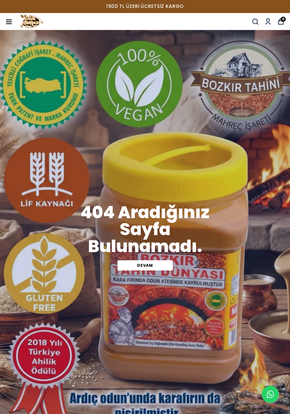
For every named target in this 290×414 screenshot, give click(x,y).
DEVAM (145, 265)
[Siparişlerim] (268, 21)
